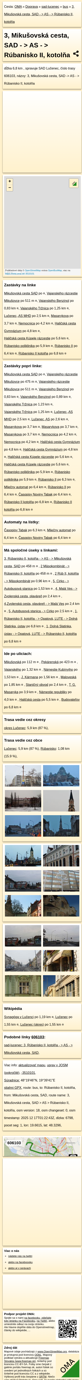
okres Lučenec (14, 728)
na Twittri (42, 1320)
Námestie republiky (53, 692)
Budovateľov (70, 699)
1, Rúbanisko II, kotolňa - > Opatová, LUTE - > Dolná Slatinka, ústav (41, 618)
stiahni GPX (12, 1087)
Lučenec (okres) (32, 1024)
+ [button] (9, 182)
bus (65, 6)
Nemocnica (26, 323)
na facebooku (32, 1317)
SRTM (43, 1376)
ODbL (38, 1354)
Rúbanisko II (64, 346)
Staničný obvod (37, 684)
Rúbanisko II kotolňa (33, 353)
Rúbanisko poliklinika (19, 346)
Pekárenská (50, 662)
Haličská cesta (30, 699)
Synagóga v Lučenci (19, 1017)
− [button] (9, 188)
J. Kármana (29, 677)
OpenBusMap (55, 270)
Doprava (31, 6)
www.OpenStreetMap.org (52, 1351)
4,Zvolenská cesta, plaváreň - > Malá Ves (34, 603)
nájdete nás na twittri (20, 1256)
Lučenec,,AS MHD (17, 316)
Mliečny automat (16, 487)
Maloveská (68, 677)
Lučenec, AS (40, 419)
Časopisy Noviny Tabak (35, 494)
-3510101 (28, 1072)
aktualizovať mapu (31, 1065)
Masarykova (60, 316)
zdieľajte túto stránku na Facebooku (27, 1319)
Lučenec (10, 748)
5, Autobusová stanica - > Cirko (31, 611)
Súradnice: (12, 1080)
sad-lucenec (50, 6)
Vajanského (12, 669)
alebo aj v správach (19, 1268)
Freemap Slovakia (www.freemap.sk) (26, 1359)
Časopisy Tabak (15, 530)
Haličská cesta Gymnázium (60, 442)
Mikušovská (12, 662)
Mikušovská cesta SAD (21, 293)
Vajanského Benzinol (54, 300)
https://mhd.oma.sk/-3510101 (19, 273)
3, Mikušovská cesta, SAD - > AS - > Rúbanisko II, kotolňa (39, 14)
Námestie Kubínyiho (58, 669)
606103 (37, 1037)
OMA (18, 6)
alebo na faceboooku (20, 1262)
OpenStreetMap (33, 270)
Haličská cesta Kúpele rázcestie (27, 338)
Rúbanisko (48, 748)
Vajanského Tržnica (34, 308)
